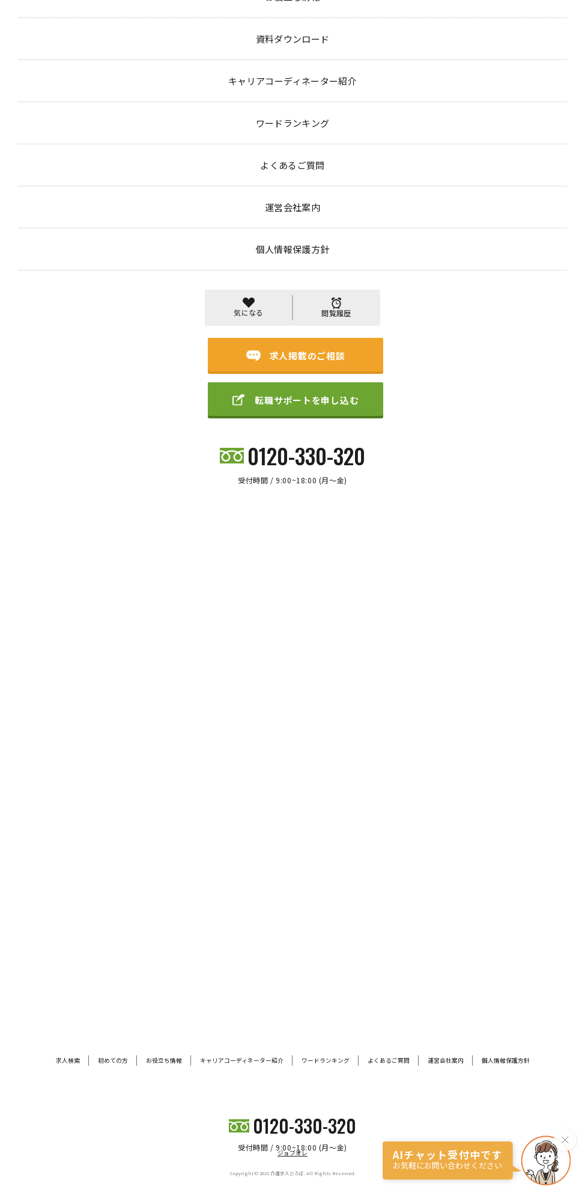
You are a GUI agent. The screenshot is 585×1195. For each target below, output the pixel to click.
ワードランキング (326, 1060)
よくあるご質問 (389, 1060)
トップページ (41, 52)
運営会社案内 (446, 1060)
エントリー (97, 52)
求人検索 (68, 1060)
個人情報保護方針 (506, 1060)
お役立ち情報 (164, 1060)
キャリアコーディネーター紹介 (241, 1060)
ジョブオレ (292, 1153)
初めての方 (113, 1060)
